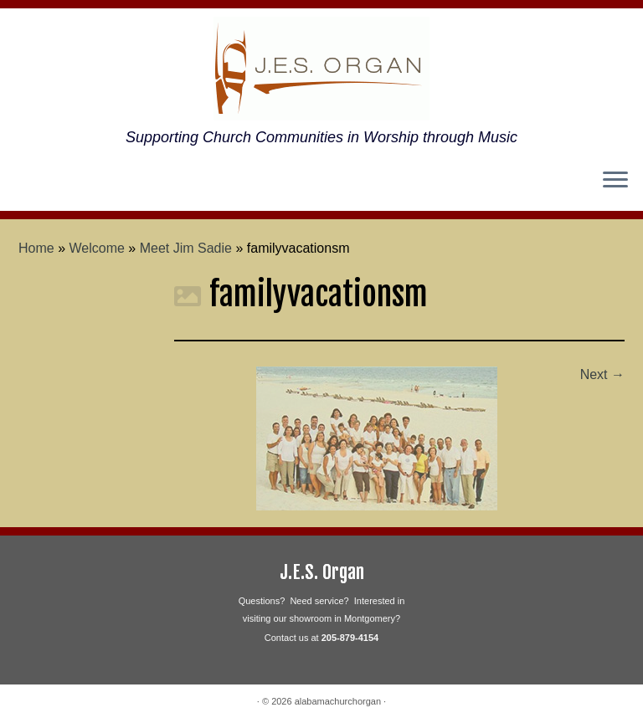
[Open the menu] (615, 180)
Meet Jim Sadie (186, 248)
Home (36, 248)
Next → (602, 374)
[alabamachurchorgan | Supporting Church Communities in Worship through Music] (321, 68)
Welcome (97, 248)
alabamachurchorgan (338, 701)
